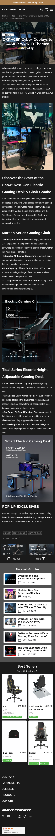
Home (5, 16)
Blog (13, 16)
